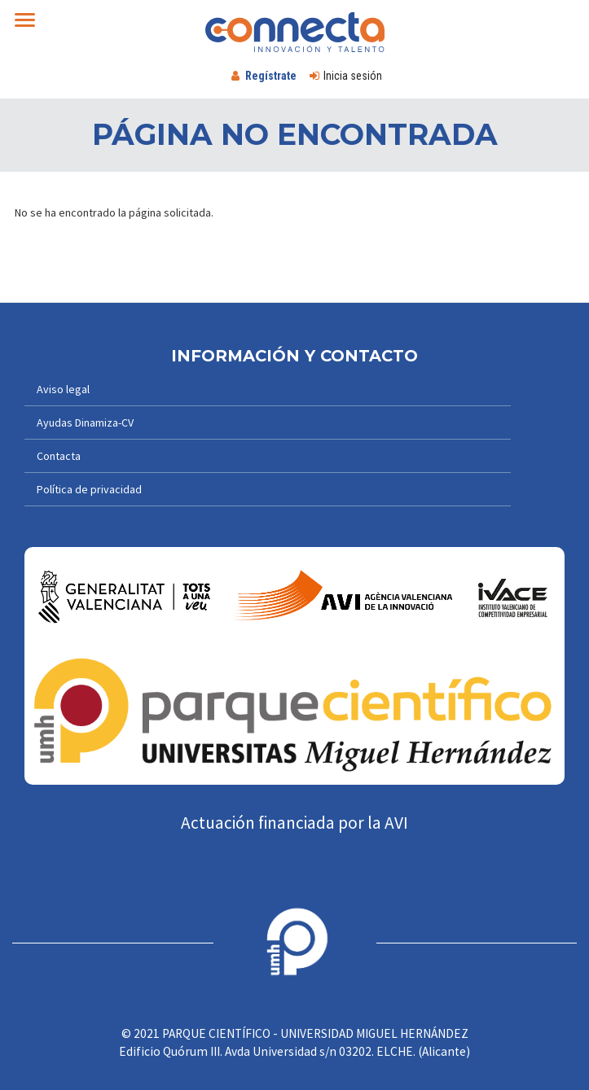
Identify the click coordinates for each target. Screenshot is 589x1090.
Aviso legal (63, 389)
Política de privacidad (89, 489)
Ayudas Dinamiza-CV (85, 422)
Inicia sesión (352, 75)
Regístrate (271, 75)
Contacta (59, 456)
